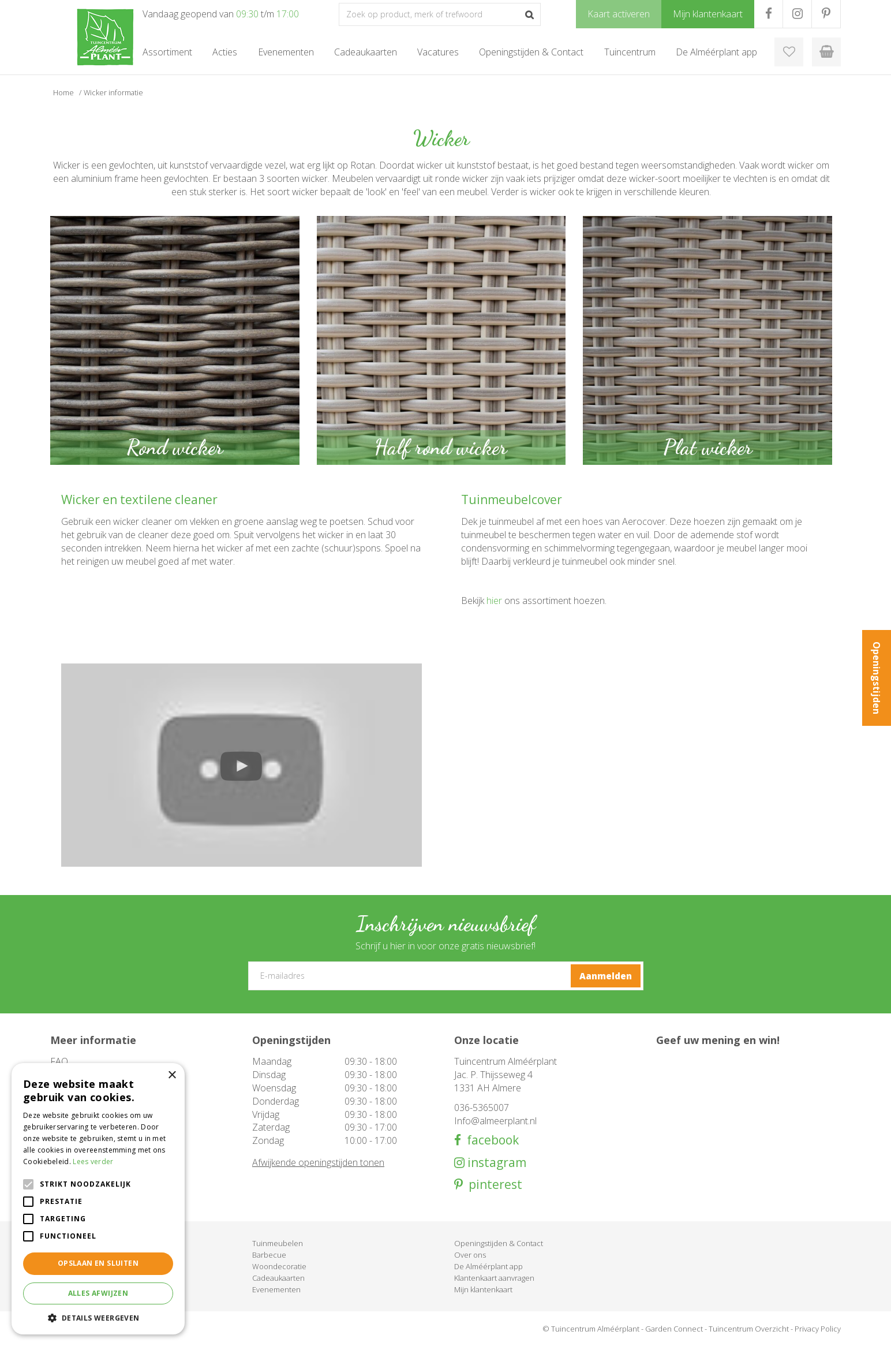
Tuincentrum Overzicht (749, 1328)
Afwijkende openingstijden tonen (318, 1162)
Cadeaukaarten (278, 1277)
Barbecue (269, 1254)
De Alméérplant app (488, 1266)
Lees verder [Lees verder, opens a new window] (93, 1161)
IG (797, 14)
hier (494, 600)
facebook (490, 1140)
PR (826, 14)
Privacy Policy (818, 1328)
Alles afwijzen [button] (98, 1293)
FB (768, 14)
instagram (495, 1163)
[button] (98, 1317)
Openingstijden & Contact (498, 1243)
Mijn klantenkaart (483, 1289)
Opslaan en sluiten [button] (98, 1263)
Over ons (470, 1254)
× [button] (171, 1075)
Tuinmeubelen (277, 1243)
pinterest (492, 1185)
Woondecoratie (279, 1266)
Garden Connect (674, 1328)
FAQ (59, 1061)
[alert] (98, 1198)
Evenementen (276, 1289)
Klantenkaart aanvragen (494, 1277)
